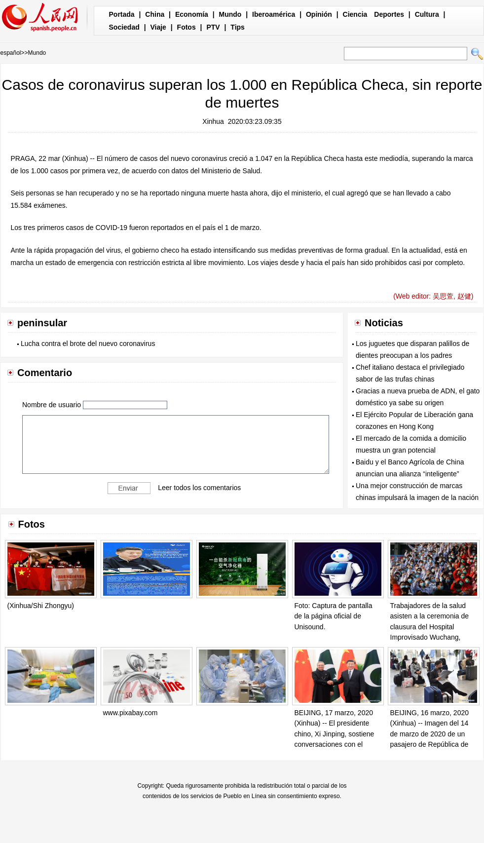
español (10, 52)
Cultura (427, 14)
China (154, 14)
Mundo (230, 14)
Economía (191, 14)
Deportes (389, 14)
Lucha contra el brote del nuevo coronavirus (88, 343)
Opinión (319, 14)
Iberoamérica (273, 14)
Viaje (158, 27)
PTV (213, 27)
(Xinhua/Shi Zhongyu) (40, 606)
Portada (122, 14)
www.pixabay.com (130, 713)
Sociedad (124, 27)
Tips (237, 27)
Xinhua (213, 121)
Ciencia (355, 14)
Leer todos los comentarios (199, 487)
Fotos (186, 27)
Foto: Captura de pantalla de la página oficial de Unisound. (333, 616)
